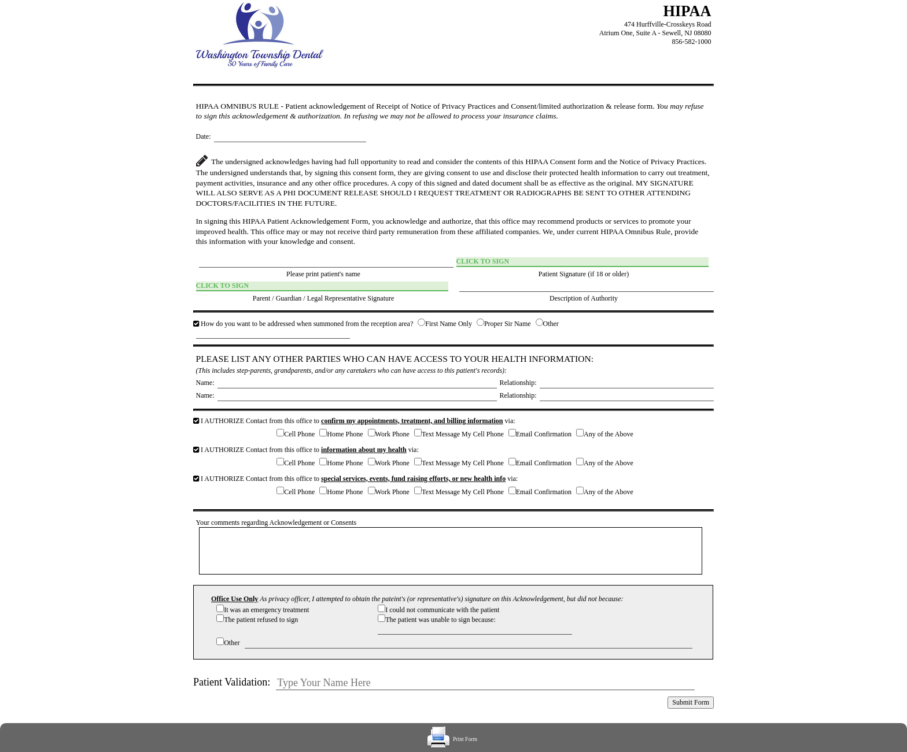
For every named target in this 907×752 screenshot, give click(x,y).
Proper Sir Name (507, 324)
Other (551, 324)
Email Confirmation (544, 434)
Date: (203, 136)
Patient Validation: (231, 682)
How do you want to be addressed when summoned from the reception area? (304, 324)
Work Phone (392, 434)
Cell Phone (299, 434)
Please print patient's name (323, 274)
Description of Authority (584, 298)
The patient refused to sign (261, 620)
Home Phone (345, 434)
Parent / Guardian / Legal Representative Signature (323, 298)
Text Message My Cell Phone (463, 434)
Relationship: (518, 383)
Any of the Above (608, 434)
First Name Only (448, 324)
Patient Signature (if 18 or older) (584, 274)
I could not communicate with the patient (442, 610)
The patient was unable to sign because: (440, 620)
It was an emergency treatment (266, 610)
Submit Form (690, 702)
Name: (205, 383)
